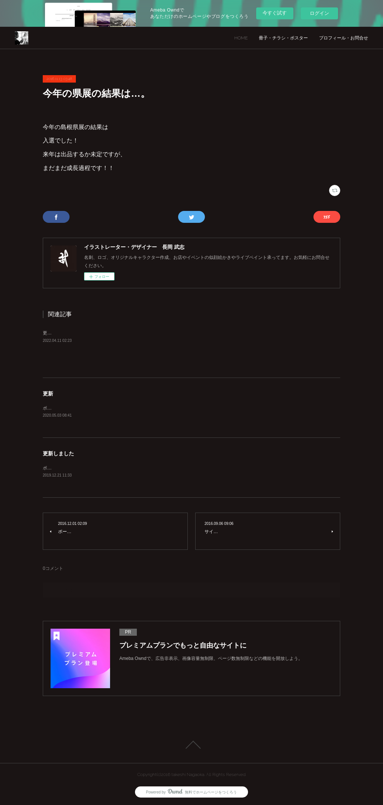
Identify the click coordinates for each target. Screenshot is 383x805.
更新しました (58, 453)
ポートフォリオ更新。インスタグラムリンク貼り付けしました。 (107, 468)
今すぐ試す (275, 13)
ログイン (319, 13)
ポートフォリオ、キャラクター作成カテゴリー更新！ (96, 408)
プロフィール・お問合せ (343, 38)
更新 (48, 394)
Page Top (191, 745)
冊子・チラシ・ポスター (283, 38)
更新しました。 (58, 333)
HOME (241, 38)
